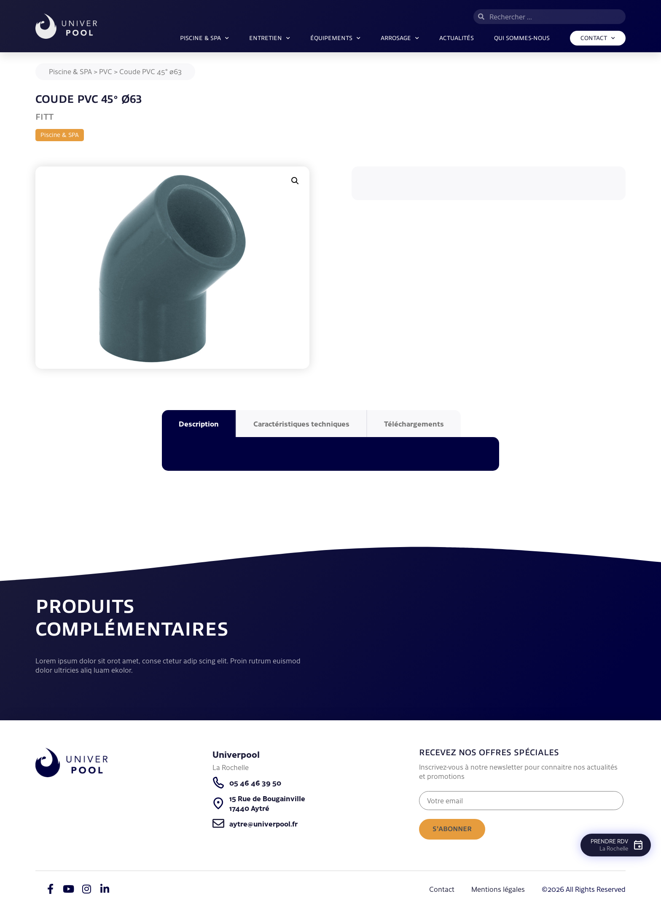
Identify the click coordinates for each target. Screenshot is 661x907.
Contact (597, 38)
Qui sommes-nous (522, 38)
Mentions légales (498, 889)
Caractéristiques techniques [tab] (301, 424)
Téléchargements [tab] (414, 424)
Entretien (269, 38)
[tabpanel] (330, 453)
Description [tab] (199, 424)
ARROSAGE (400, 38)
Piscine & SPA (204, 38)
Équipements (335, 38)
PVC (105, 71)
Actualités (456, 38)
